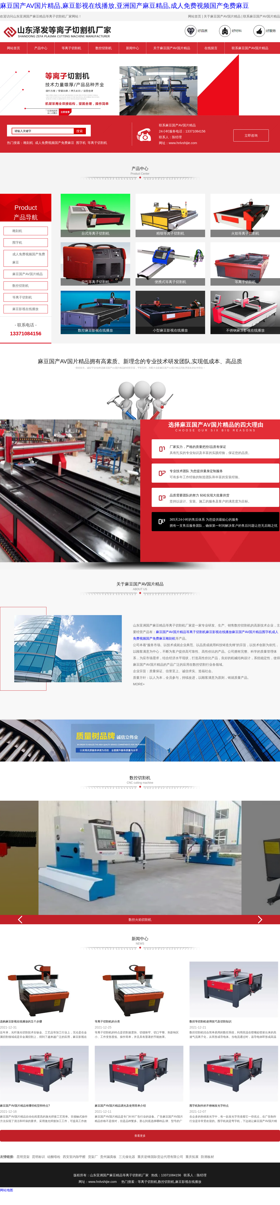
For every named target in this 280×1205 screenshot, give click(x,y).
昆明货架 (23, 1157)
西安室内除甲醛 (74, 1157)
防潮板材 (207, 1157)
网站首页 (13, 48)
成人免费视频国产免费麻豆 (54, 143)
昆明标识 (38, 1157)
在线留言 (210, 48)
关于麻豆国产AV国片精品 (171, 48)
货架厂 (93, 1157)
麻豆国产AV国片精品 (27, 274)
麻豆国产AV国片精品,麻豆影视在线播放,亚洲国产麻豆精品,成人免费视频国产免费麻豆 (124, 5)
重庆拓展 (192, 1157)
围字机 (81, 143)
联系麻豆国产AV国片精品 (250, 48)
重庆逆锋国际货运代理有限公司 (160, 1157)
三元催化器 (127, 1157)
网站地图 (6, 1190)
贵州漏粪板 (108, 1157)
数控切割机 (103, 48)
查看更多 (140, 1135)
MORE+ (139, 684)
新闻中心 (132, 48)
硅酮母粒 (53, 1157)
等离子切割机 (71, 48)
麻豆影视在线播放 (25, 309)
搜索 (79, 131)
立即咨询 (251, 135)
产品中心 (40, 48)
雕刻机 (28, 143)
